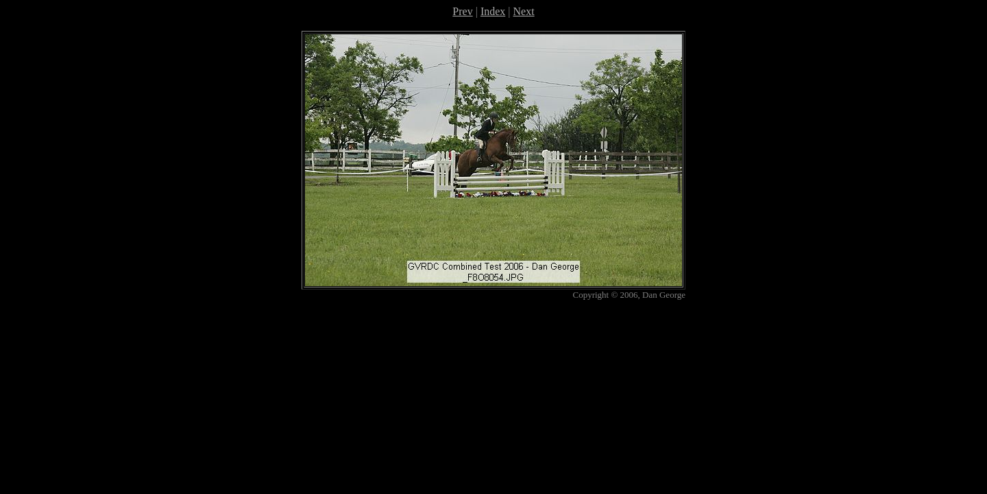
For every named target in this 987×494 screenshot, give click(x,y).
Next (524, 11)
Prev (462, 11)
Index (492, 11)
